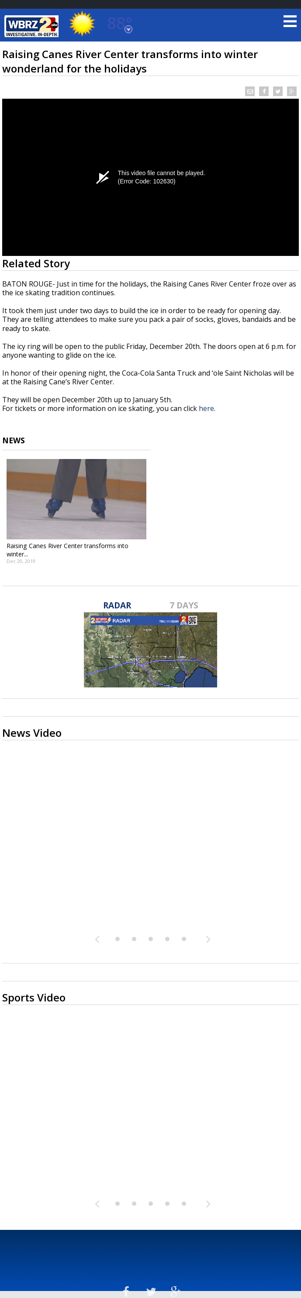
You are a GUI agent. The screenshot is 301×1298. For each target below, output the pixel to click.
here (206, 408)
